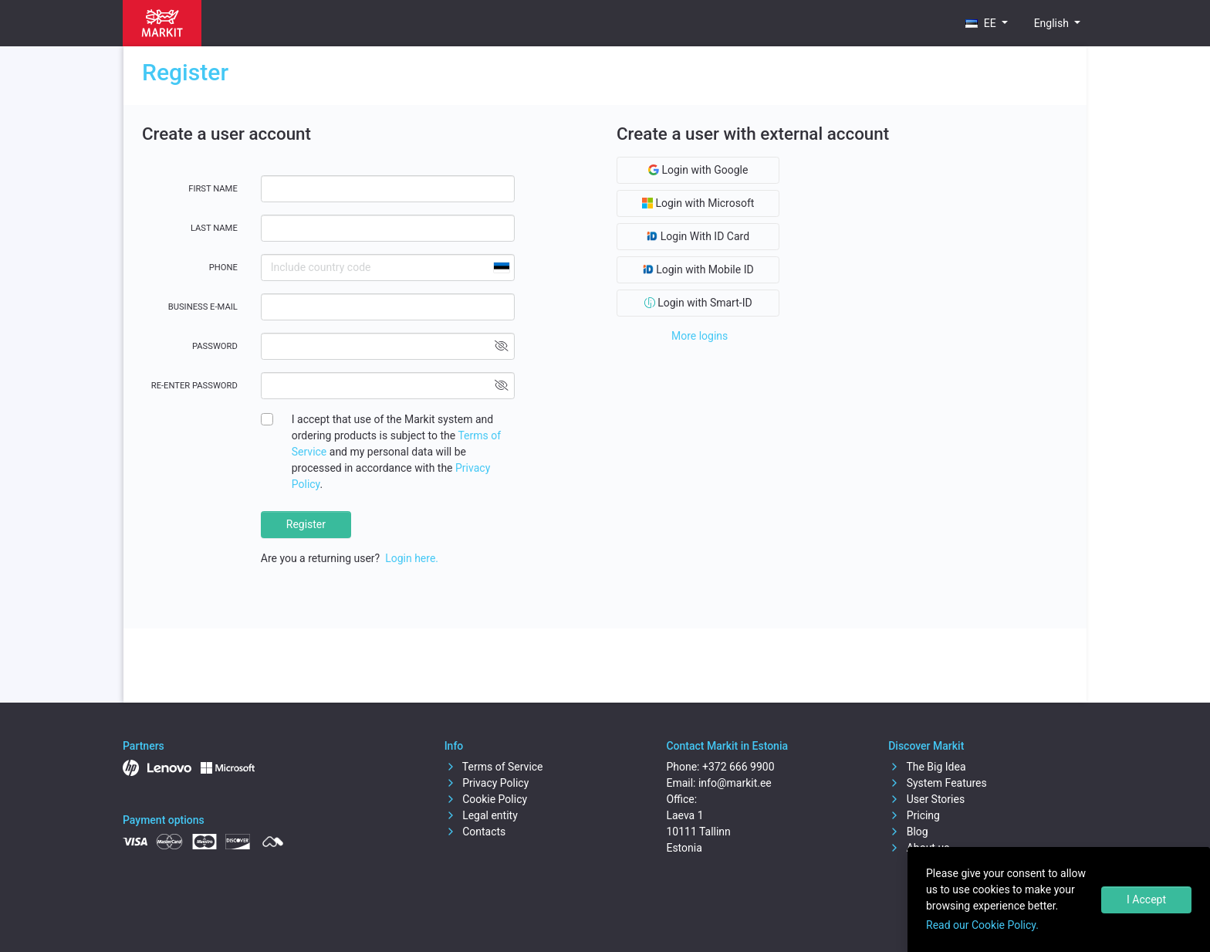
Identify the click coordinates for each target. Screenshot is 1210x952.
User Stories (926, 799)
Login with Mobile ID (698, 269)
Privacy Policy (486, 783)
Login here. (411, 558)
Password (215, 346)
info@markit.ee (735, 783)
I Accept (1146, 899)
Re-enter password (194, 386)
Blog (908, 831)
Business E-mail (203, 307)
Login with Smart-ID (698, 302)
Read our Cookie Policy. (982, 925)
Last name (214, 228)
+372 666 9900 (738, 767)
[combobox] (501, 267)
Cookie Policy (485, 799)
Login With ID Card (698, 236)
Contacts (475, 831)
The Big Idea (926, 767)
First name (213, 189)
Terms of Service (493, 767)
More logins (699, 336)
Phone (223, 268)
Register (306, 524)
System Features (937, 783)
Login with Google (698, 170)
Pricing (914, 815)
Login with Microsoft (698, 203)
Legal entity (481, 815)
